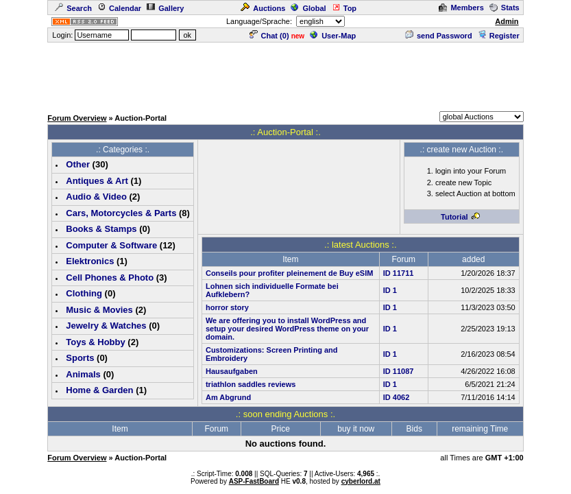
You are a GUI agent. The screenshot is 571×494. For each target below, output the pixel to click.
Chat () (269, 36)
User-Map (333, 36)
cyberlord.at (360, 481)
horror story (227, 307)
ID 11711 (398, 273)
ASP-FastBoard (254, 481)
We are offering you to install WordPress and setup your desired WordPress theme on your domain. (287, 328)
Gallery (165, 8)
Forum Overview (76, 118)
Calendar (119, 8)
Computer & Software (111, 245)
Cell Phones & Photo (110, 277)
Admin (506, 21)
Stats (504, 7)
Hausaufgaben (232, 371)
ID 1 (390, 290)
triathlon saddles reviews (250, 384)
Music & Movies (99, 310)
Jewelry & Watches (106, 325)
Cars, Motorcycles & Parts (121, 213)
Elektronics (90, 261)
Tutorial (461, 217)
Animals (83, 374)
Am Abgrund (228, 397)
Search (73, 8)
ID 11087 (398, 371)
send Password (438, 36)
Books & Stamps (101, 229)
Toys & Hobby (95, 342)
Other (78, 164)
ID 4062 (396, 397)
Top (344, 8)
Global (308, 8)
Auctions (263, 8)
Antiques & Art (97, 181)
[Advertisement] (285, 75)
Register (499, 36)
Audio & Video (96, 196)
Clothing (84, 293)
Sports (80, 358)
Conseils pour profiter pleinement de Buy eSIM (289, 273)
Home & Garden (99, 390)
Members (461, 7)
